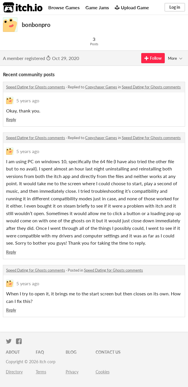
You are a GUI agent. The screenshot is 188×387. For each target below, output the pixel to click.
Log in (174, 7)
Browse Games (64, 7)
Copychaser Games (101, 87)
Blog (71, 352)
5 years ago (27, 100)
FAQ (40, 352)
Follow (153, 58)
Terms (41, 371)
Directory (14, 371)
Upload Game (132, 7)
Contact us (108, 352)
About (13, 352)
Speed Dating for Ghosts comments (35, 87)
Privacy (72, 371)
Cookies (103, 371)
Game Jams (97, 7)
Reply (11, 119)
